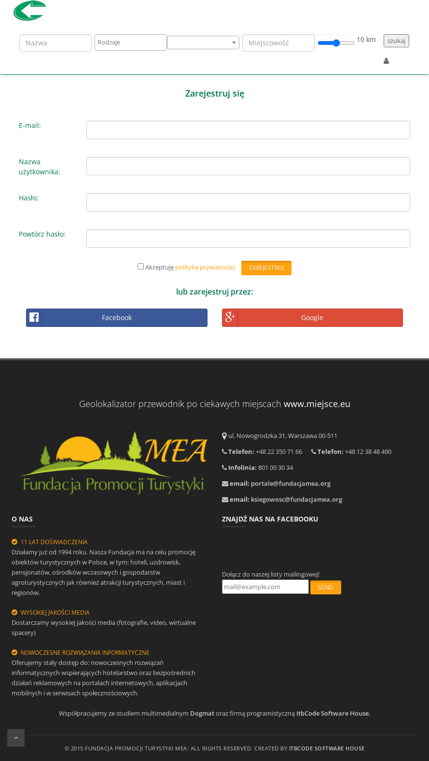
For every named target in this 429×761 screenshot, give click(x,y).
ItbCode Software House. (333, 713)
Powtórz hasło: (42, 234)
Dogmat (202, 713)
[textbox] (133, 42)
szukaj (396, 40)
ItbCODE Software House (327, 748)
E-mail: (30, 125)
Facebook (79, 317)
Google (273, 317)
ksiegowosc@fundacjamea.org (296, 499)
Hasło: (29, 197)
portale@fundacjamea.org (291, 483)
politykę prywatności (205, 267)
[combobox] (131, 42)
